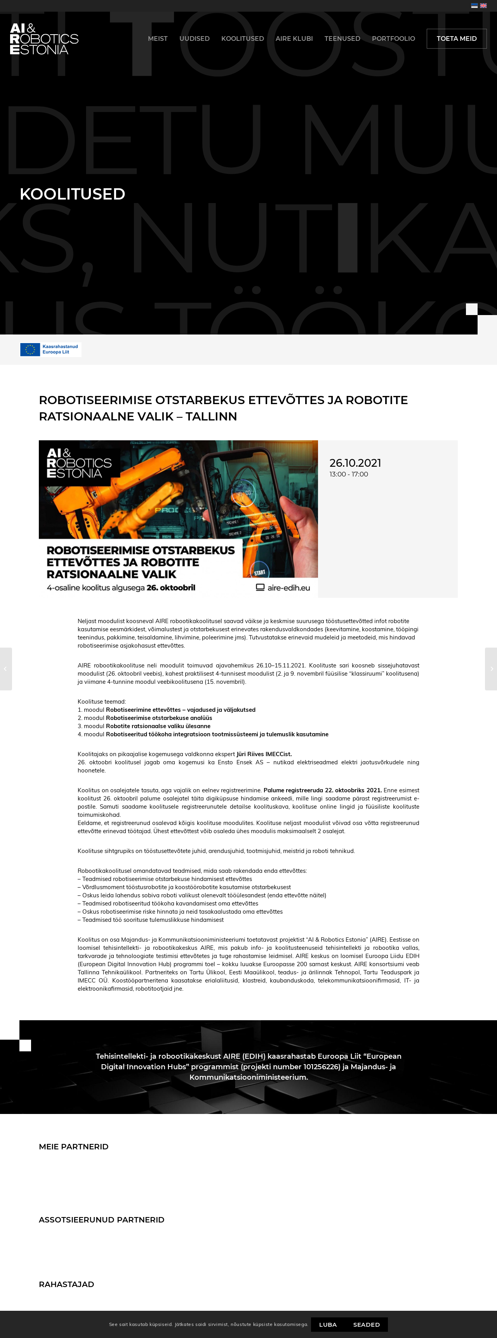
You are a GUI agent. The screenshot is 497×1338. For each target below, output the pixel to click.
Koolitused (72, 193)
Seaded (366, 1324)
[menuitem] (158, 39)
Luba (328, 1324)
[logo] (44, 39)
